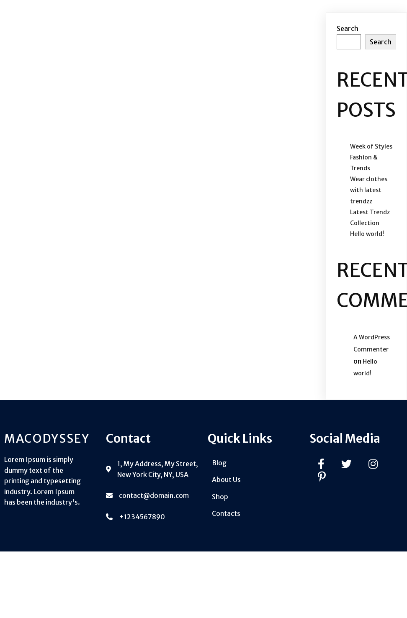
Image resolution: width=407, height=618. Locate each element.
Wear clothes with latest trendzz (368, 190)
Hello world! (367, 234)
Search (347, 28)
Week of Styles (371, 146)
